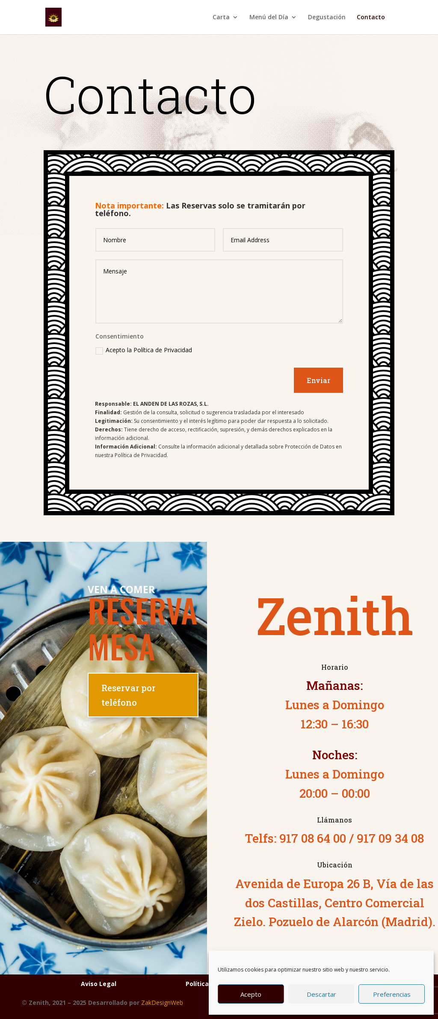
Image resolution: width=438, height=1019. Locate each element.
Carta (221, 17)
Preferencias (392, 994)
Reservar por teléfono (128, 695)
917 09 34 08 (390, 838)
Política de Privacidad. (141, 455)
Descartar (321, 994)
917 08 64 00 (312, 838)
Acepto (250, 994)
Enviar (318, 380)
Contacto (371, 17)
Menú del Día (268, 17)
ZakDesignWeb (162, 1002)
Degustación (327, 17)
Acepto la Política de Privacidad (143, 350)
